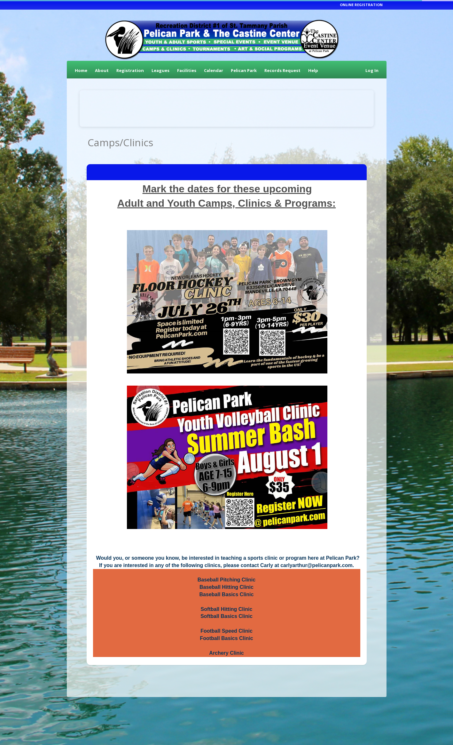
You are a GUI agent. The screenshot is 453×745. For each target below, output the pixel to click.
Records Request (282, 70)
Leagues (160, 70)
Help (313, 70)
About (102, 70)
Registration (130, 70)
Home (81, 70)
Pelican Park (244, 70)
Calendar (213, 70)
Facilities (186, 70)
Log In (372, 70)
